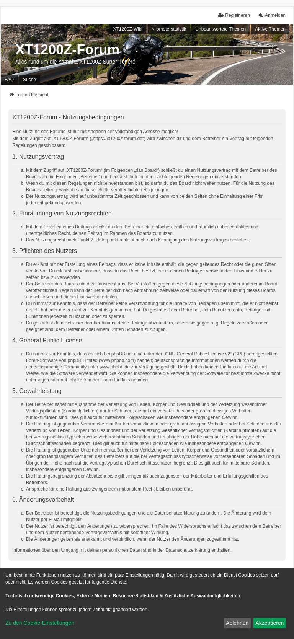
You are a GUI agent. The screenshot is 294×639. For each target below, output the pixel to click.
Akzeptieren (269, 623)
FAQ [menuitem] (9, 79)
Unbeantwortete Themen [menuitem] (220, 29)
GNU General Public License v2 (197, 354)
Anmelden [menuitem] (272, 15)
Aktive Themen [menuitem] (270, 29)
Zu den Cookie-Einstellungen (39, 623)
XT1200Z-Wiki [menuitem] (127, 29)
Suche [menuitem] (29, 79)
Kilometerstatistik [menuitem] (169, 29)
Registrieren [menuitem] (234, 15)
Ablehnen (237, 623)
